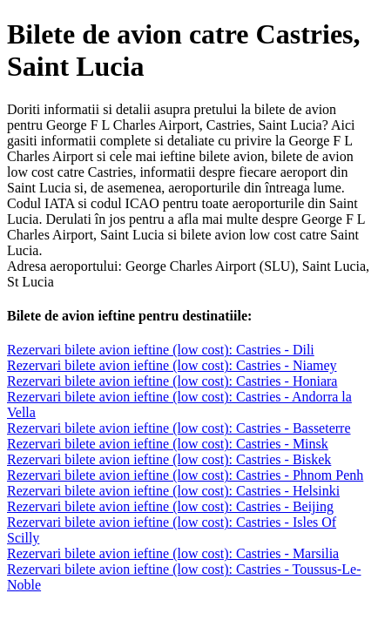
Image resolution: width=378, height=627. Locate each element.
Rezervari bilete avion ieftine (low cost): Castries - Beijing (170, 506)
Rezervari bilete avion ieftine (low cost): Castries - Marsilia (173, 553)
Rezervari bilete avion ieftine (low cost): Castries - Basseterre (179, 428)
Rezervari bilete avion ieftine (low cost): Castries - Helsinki (173, 490)
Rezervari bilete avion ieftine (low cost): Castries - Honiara (172, 381)
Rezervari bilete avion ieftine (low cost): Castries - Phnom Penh (185, 475)
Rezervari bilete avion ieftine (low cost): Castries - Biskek (169, 459)
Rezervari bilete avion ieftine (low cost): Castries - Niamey (172, 365)
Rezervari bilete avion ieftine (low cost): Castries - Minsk (167, 443)
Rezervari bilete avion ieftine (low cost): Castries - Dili (160, 349)
